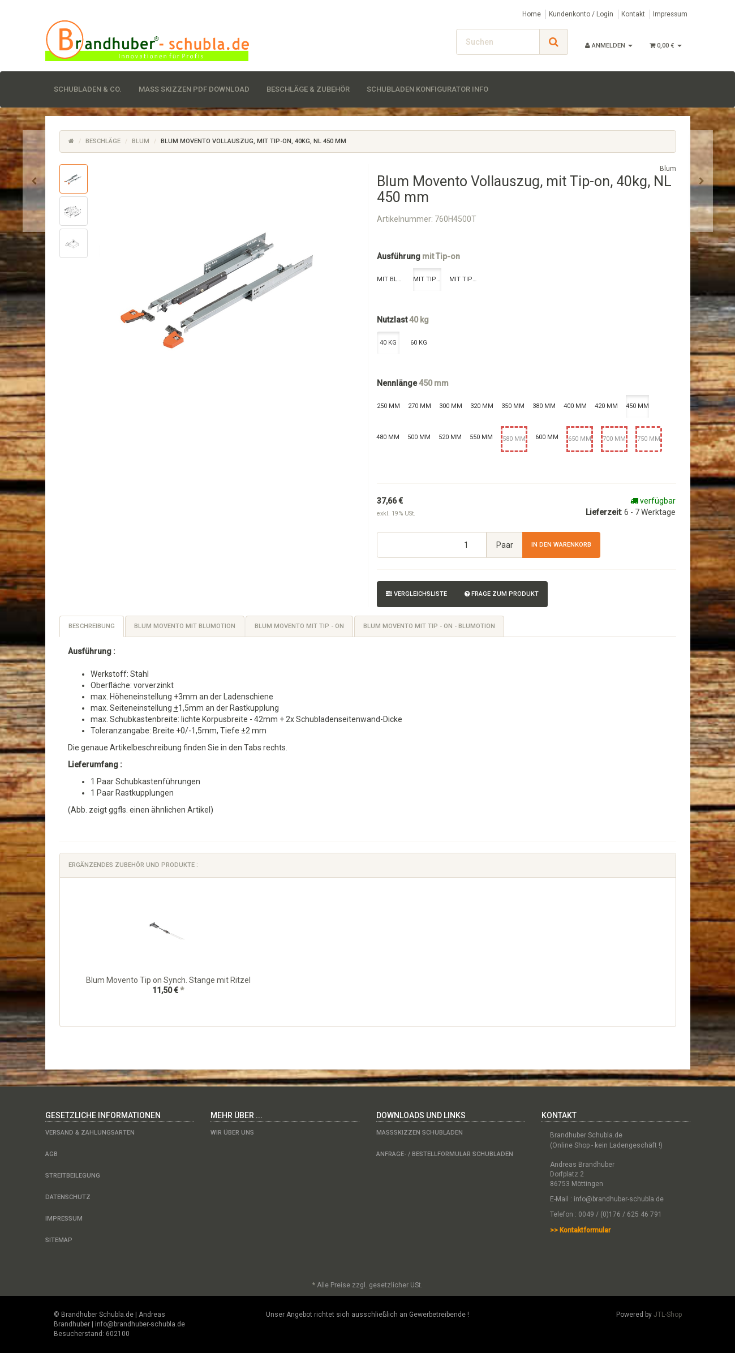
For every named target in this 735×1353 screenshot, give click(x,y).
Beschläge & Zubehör (308, 89)
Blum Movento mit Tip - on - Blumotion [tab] (429, 626)
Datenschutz (68, 1197)
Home (531, 14)
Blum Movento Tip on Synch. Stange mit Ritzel (168, 980)
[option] (168, 952)
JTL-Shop (668, 1314)
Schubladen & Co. (88, 89)
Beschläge (103, 141)
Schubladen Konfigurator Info (427, 89)
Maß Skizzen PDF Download (194, 89)
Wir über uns (232, 1132)
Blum (140, 141)
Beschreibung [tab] (91, 626)
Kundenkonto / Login (581, 14)
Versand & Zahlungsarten (90, 1132)
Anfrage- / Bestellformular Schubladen (444, 1154)
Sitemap (58, 1240)
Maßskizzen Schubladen (419, 1132)
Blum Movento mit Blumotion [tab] (184, 626)
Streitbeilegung (72, 1175)
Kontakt (633, 14)
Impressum (670, 14)
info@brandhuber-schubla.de (619, 1199)
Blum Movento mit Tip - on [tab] (299, 626)
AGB (51, 1154)
